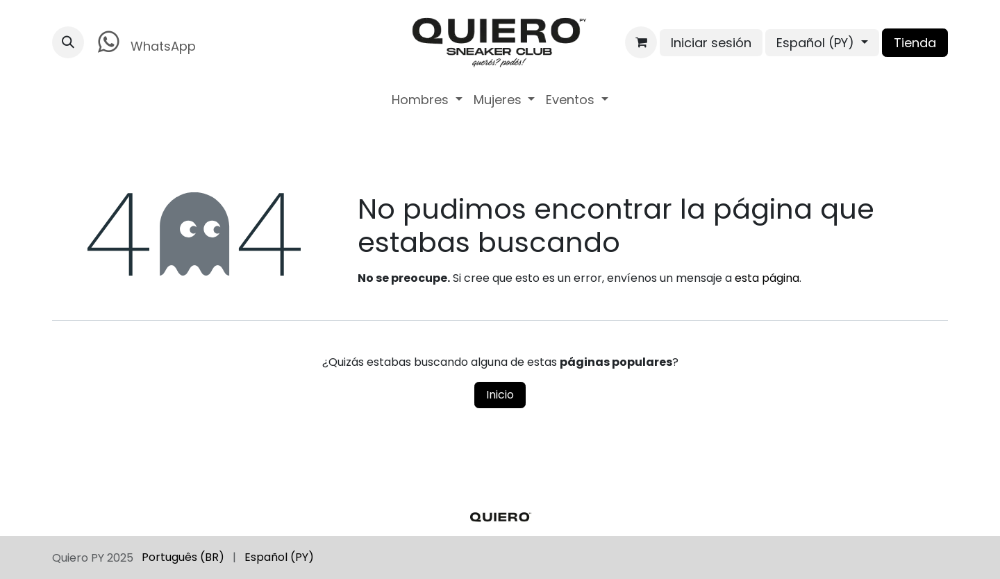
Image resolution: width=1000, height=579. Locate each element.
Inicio (500, 395)
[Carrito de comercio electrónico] (641, 42)
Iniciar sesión (711, 42)
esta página (767, 278)
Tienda (915, 42)
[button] (68, 42)
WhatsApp (144, 42)
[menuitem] (427, 100)
